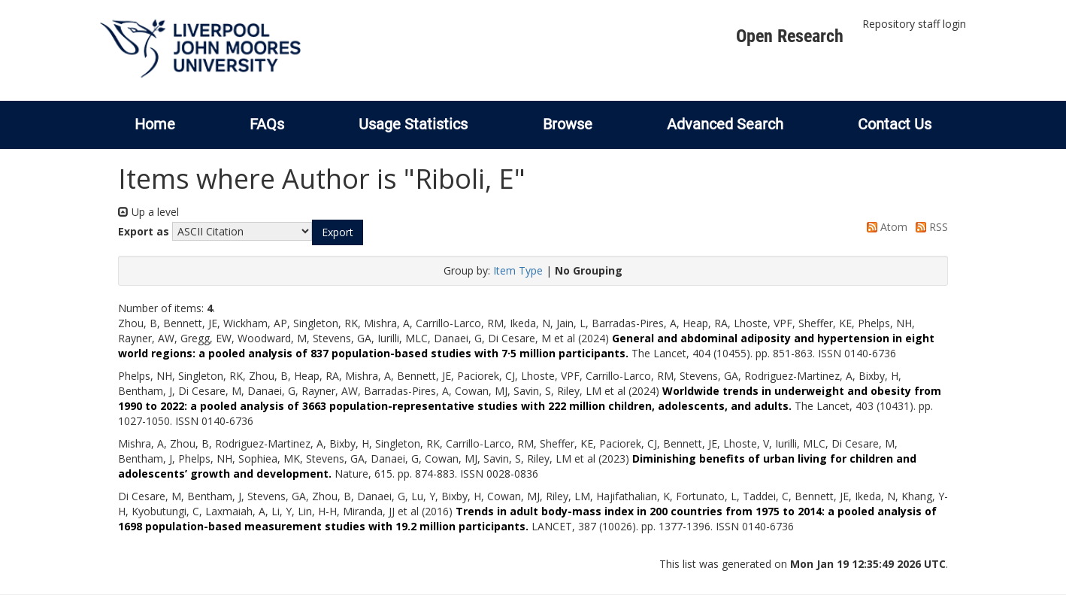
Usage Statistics (413, 124)
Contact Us (894, 124)
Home (155, 124)
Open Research (789, 36)
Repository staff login (914, 24)
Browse (567, 124)
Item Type (518, 270)
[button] (337, 232)
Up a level (148, 212)
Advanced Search (725, 124)
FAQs (267, 124)
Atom (884, 227)
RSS (929, 227)
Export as (143, 231)
